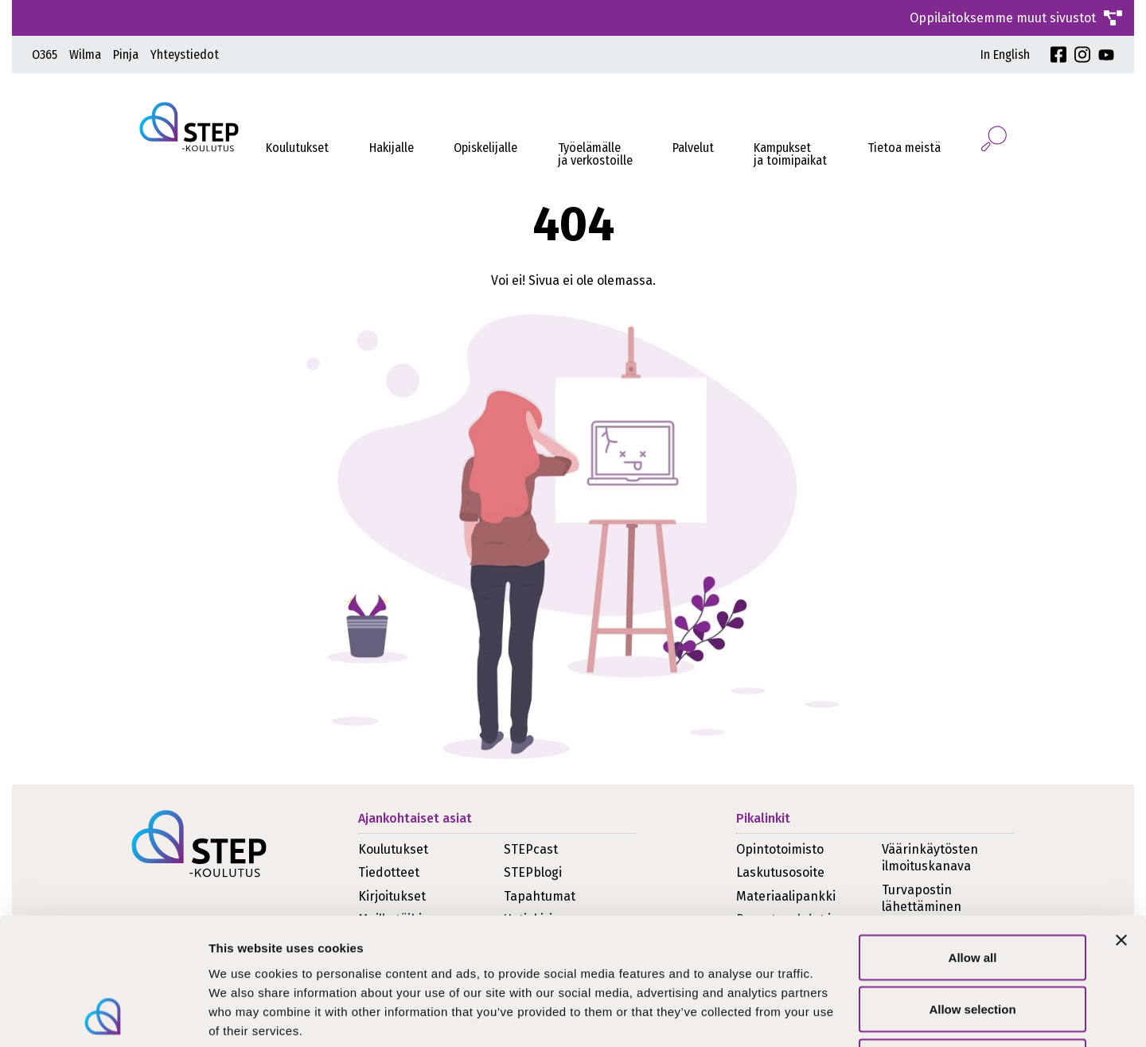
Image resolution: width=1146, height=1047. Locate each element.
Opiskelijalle (485, 147)
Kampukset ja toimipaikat (790, 154)
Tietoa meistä (904, 147)
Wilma (85, 54)
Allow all (973, 838)
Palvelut (693, 147)
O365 (44, 54)
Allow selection (972, 890)
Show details (835, 1015)
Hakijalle (391, 147)
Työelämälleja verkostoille (595, 154)
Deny (973, 942)
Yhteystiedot (184, 54)
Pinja (125, 54)
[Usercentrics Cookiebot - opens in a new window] (103, 1016)
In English (1005, 54)
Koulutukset (297, 147)
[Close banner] (1121, 821)
